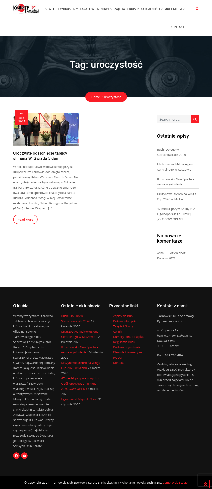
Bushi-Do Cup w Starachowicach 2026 (171, 152)
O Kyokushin (66, 9)
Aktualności (150, 9)
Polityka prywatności (127, 347)
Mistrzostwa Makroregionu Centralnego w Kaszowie (175, 166)
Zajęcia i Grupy (125, 9)
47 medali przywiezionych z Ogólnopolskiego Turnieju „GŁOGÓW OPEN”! (176, 214)
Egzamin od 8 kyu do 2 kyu (79, 399)
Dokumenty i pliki (124, 321)
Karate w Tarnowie (95, 9)
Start (50, 9)
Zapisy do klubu (123, 316)
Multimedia (173, 9)
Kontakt (177, 27)
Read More (25, 219)
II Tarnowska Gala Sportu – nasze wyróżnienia (175, 181)
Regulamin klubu (124, 342)
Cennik (117, 331)
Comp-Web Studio (175, 482)
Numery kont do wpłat (128, 337)
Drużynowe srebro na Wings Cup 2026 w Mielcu (176, 196)
